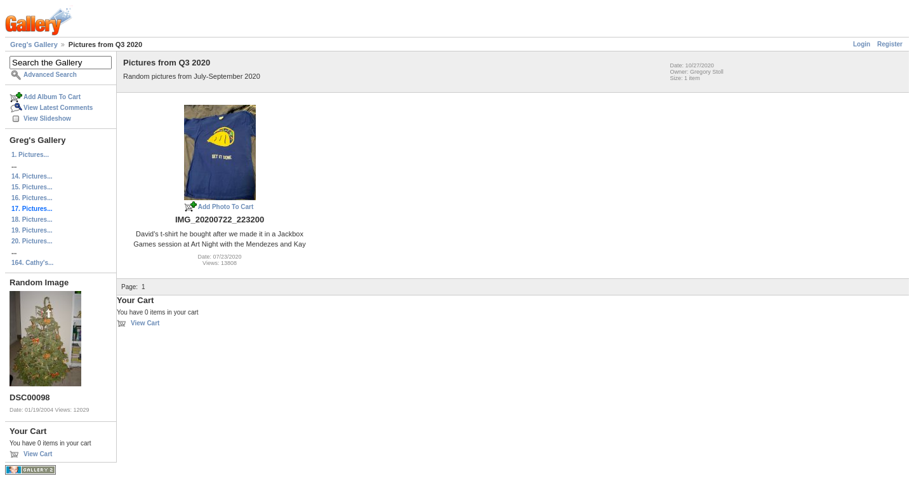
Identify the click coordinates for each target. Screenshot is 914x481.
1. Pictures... (30, 154)
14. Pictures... (31, 176)
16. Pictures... (31, 197)
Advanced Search (50, 74)
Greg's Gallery (34, 44)
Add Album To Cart (52, 96)
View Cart (37, 454)
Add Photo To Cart (226, 206)
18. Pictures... (31, 219)
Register (890, 44)
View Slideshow (47, 118)
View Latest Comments (58, 107)
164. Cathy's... (32, 262)
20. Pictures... (31, 241)
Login (861, 44)
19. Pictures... (31, 230)
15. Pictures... (31, 187)
